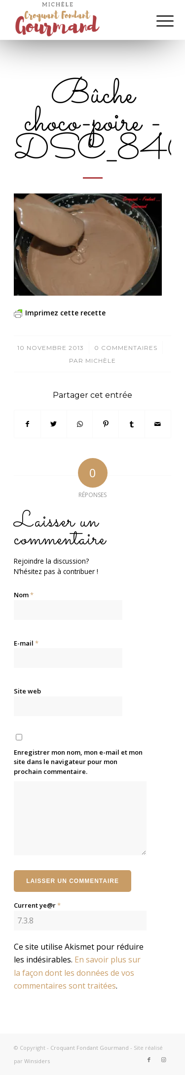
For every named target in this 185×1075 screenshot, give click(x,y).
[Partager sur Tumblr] (132, 424)
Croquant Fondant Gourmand (89, 1047)
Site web (27, 691)
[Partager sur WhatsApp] (80, 424)
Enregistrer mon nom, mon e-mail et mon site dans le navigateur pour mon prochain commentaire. (78, 762)
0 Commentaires (125, 347)
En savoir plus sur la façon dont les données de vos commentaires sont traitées (77, 972)
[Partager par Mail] (158, 424)
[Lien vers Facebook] (149, 1059)
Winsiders (37, 1061)
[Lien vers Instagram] (163, 1059)
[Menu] (157, 20)
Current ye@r (37, 905)
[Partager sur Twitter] (54, 424)
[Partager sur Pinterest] (105, 424)
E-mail (26, 643)
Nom (24, 594)
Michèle (100, 360)
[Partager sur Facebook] (27, 424)
